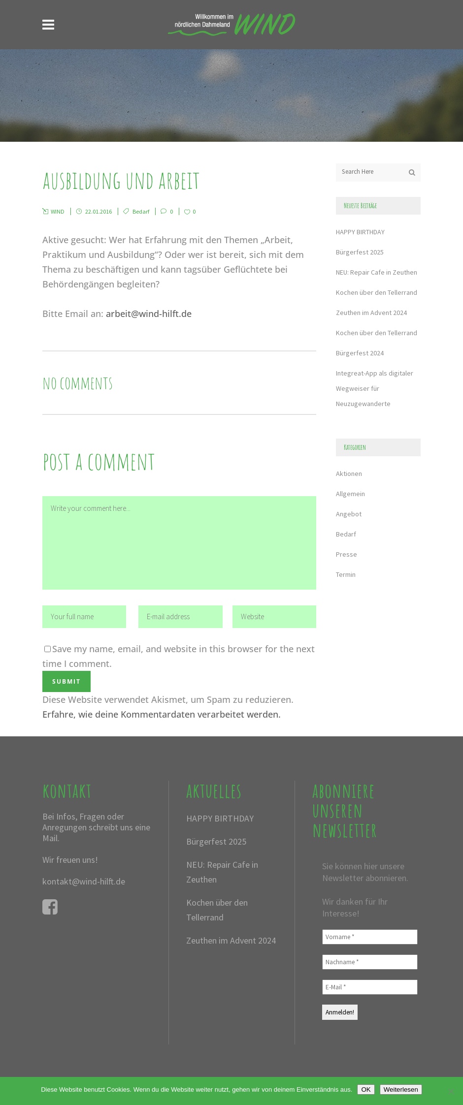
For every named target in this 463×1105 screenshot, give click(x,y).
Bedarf (140, 211)
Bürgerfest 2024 (360, 352)
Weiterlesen (401, 1089)
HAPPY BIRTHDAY (360, 231)
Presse (346, 554)
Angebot (349, 513)
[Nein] (451, 1091)
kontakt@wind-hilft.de (83, 881)
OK (365, 1089)
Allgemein (350, 493)
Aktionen (349, 473)
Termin (346, 574)
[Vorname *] (370, 937)
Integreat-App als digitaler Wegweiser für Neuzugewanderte (374, 388)
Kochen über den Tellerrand (376, 292)
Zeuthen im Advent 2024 (371, 312)
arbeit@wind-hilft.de (149, 313)
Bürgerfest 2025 (360, 252)
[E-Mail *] (370, 987)
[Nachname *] (370, 962)
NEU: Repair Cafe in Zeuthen (376, 272)
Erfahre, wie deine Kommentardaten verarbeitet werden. (161, 714)
